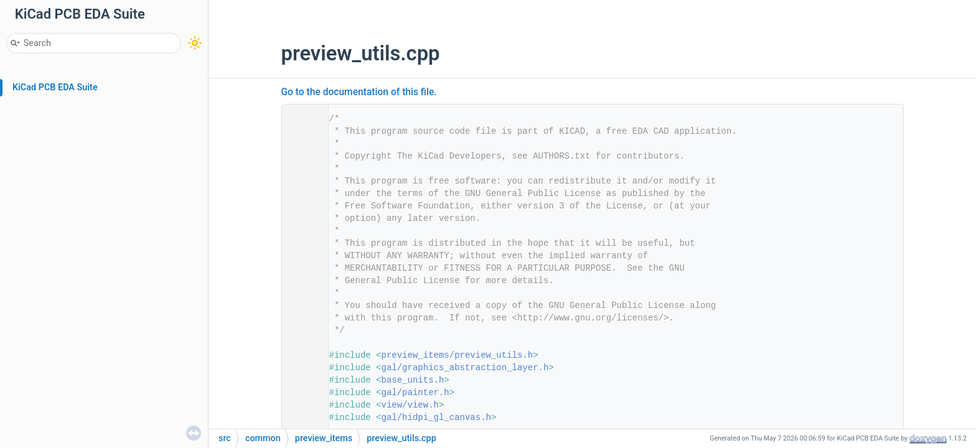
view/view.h (410, 405)
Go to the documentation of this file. (359, 92)
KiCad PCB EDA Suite (55, 87)
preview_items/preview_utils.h (457, 355)
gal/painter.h (415, 393)
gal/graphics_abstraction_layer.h (465, 368)
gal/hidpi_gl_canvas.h (436, 417)
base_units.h (413, 380)
